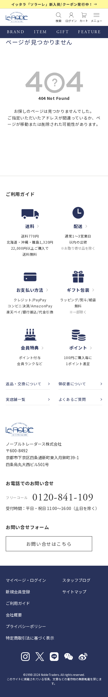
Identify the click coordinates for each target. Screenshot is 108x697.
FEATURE (89, 32)
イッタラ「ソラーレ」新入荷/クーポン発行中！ (52, 4)
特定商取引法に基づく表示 (30, 638)
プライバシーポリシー (26, 626)
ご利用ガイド (18, 603)
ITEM (40, 32)
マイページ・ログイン (26, 580)
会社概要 (14, 615)
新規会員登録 (18, 592)
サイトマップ (74, 592)
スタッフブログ (76, 580)
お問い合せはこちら (49, 543)
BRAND (16, 32)
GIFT (62, 32)
